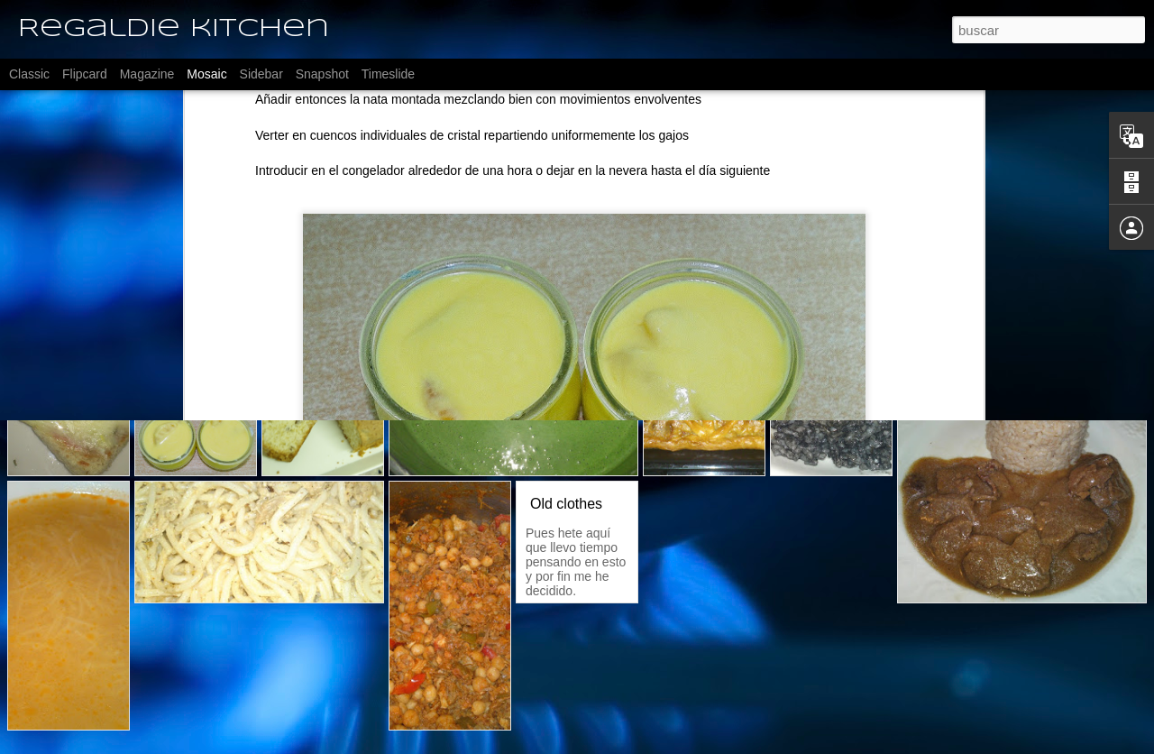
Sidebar (261, 74)
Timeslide (388, 74)
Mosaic (206, 74)
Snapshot (322, 74)
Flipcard (84, 74)
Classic (29, 74)
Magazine (147, 74)
